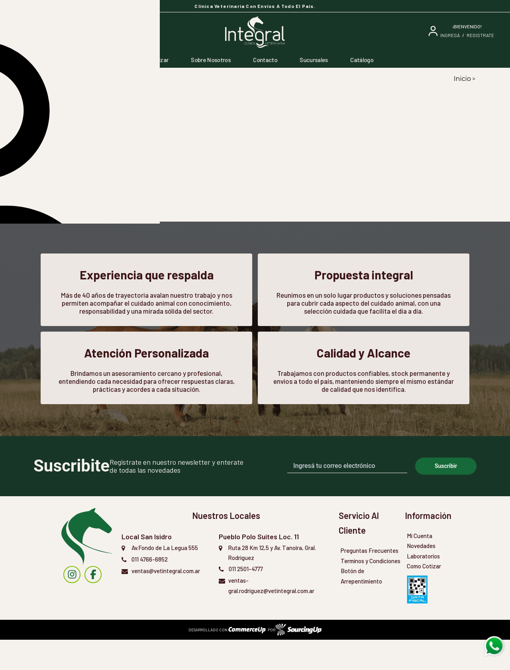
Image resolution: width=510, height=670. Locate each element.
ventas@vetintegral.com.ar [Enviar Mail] (165, 601)
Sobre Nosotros (211, 59)
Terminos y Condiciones (370, 591)
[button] (83, 177)
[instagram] (71, 604)
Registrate (480, 35)
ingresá (450, 35)
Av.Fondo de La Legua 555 (164, 578)
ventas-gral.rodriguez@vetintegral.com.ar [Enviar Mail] (271, 616)
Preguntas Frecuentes (369, 580)
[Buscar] (73, 32)
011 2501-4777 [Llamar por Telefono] (246, 599)
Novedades (421, 576)
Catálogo (361, 59)
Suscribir (446, 496)
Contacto (265, 59)
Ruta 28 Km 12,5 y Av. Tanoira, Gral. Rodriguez (272, 583)
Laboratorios (423, 586)
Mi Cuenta (419, 566)
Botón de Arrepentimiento (361, 606)
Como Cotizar (151, 59)
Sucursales (314, 59)
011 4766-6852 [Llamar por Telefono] (149, 589)
